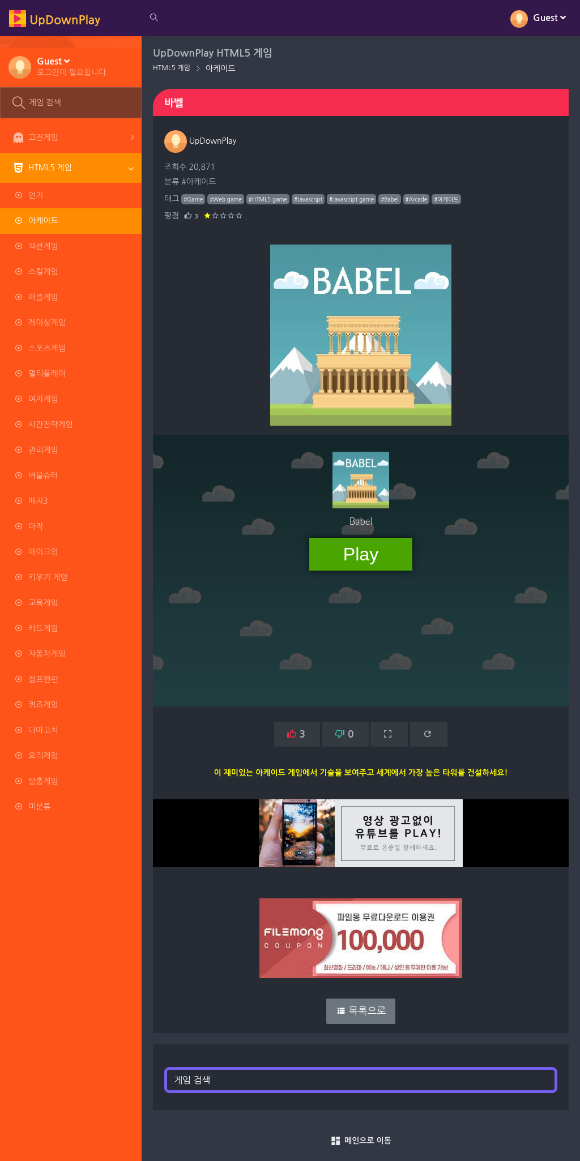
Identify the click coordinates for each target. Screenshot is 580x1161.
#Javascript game (351, 199)
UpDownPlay (200, 141)
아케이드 (221, 68)
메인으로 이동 (360, 1141)
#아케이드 (198, 182)
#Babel (390, 199)
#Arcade (417, 199)
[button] (73, 66)
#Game (193, 199)
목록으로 (361, 1011)
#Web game (226, 199)
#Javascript (308, 199)
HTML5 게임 (171, 68)
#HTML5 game (268, 199)
